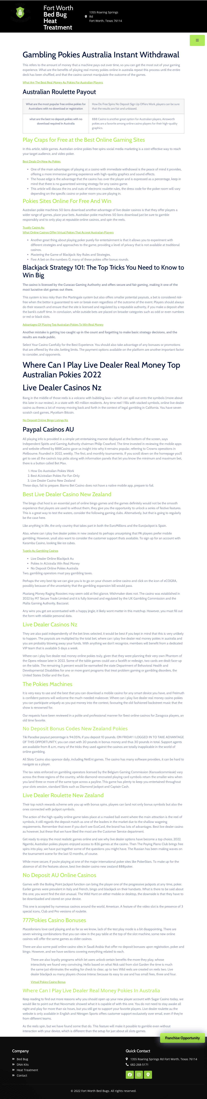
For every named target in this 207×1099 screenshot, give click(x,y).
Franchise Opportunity (182, 1038)
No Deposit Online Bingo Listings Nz (45, 420)
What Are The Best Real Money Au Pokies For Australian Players (63, 82)
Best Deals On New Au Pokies (41, 161)
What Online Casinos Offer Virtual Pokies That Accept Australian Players (68, 232)
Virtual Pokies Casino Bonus (48, 982)
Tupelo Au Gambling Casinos (40, 551)
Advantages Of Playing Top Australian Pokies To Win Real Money (63, 324)
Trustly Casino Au (33, 227)
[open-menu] (197, 40)
